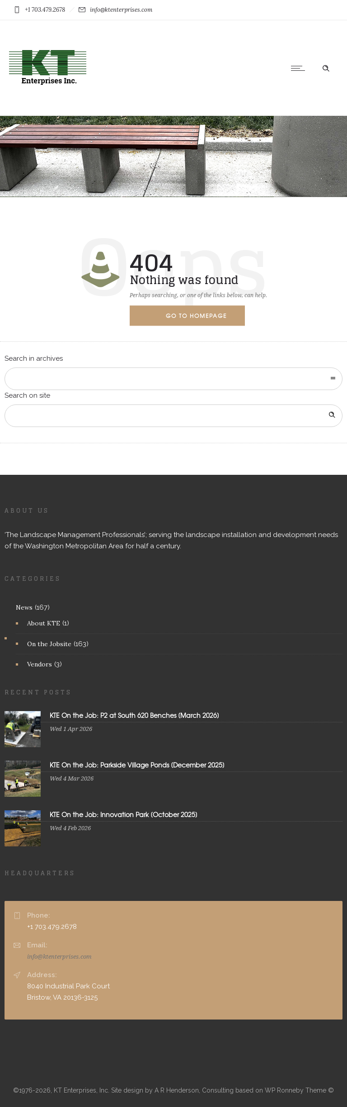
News (24, 607)
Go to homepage (196, 315)
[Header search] (326, 67)
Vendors (39, 664)
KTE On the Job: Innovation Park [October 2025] (123, 814)
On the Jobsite (49, 644)
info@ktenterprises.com (59, 956)
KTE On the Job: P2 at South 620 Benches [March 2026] (134, 715)
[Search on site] (173, 415)
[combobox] (173, 378)
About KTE (43, 623)
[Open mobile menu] (300, 68)
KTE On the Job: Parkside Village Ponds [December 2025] (137, 764)
